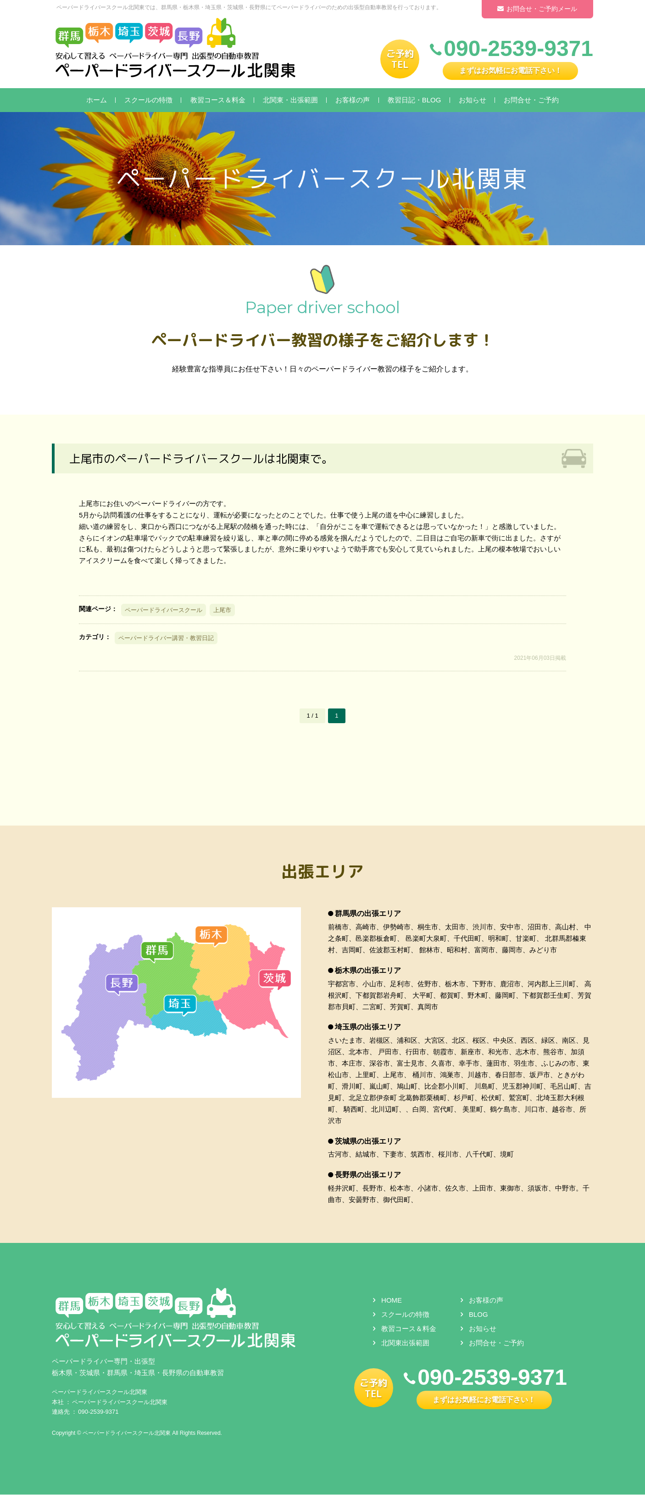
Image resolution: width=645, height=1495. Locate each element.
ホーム (96, 100)
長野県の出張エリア (368, 1175)
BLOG (478, 1315)
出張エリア (322, 871)
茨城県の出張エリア (368, 1141)
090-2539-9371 (98, 1412)
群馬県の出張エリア (368, 914)
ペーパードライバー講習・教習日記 (166, 638)
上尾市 (222, 610)
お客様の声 (352, 100)
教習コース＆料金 (217, 100)
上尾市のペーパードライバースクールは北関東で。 (206, 458)
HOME (391, 1300)
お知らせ (472, 100)
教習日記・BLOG (414, 100)
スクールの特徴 (148, 100)
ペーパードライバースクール (163, 610)
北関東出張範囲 (405, 1343)
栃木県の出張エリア (368, 970)
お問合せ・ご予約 (531, 100)
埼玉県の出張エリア (368, 1027)
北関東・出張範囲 (290, 100)
